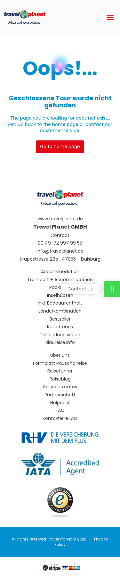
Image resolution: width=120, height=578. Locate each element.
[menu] (110, 18)
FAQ (60, 410)
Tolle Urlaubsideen (60, 335)
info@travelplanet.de (60, 251)
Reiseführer (60, 371)
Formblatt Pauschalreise (60, 363)
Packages (60, 287)
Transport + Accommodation (60, 280)
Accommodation (60, 272)
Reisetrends (60, 327)
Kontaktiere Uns (60, 418)
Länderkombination (60, 311)
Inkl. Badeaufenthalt (60, 303)
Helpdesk (60, 403)
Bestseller (60, 319)
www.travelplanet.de (60, 219)
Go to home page (60, 146)
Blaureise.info (60, 342)
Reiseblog (60, 379)
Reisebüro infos (60, 387)
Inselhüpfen (60, 295)
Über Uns (60, 355)
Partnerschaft (60, 395)
